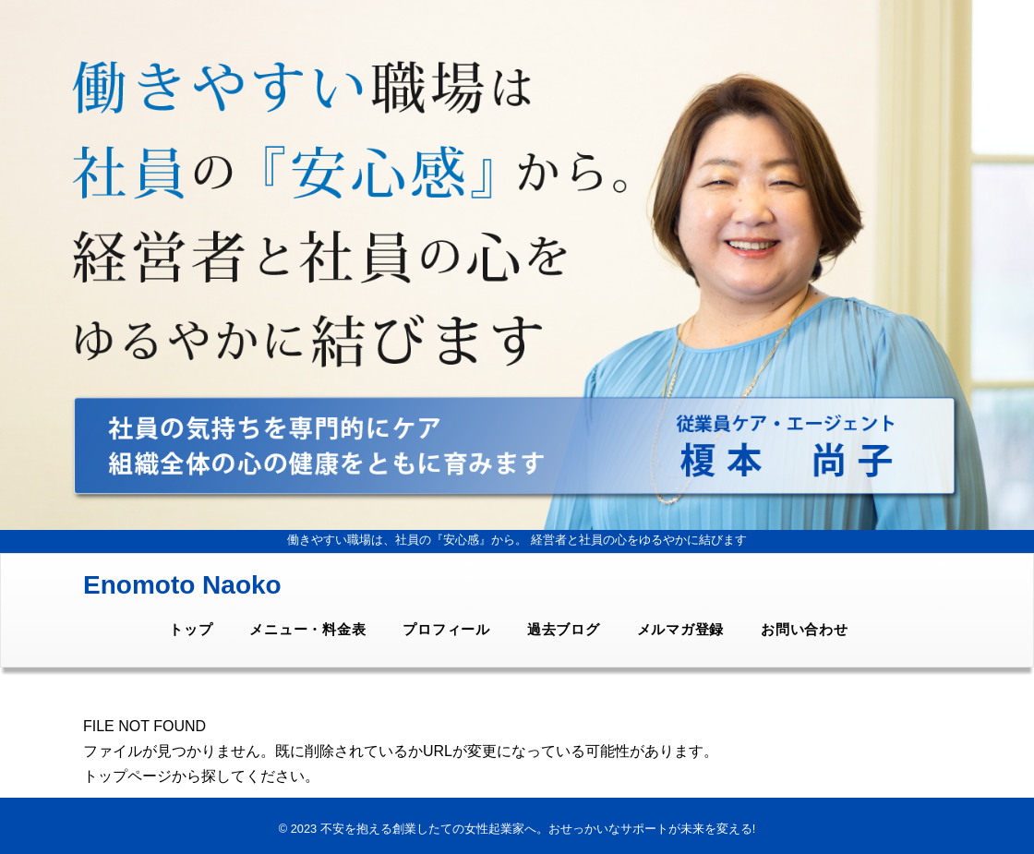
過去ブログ (563, 629)
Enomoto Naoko (182, 585)
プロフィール (446, 629)
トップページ (127, 776)
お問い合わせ (804, 629)
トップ (190, 629)
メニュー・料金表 (307, 629)
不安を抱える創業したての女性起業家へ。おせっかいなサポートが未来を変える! (538, 829)
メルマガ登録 (681, 629)
